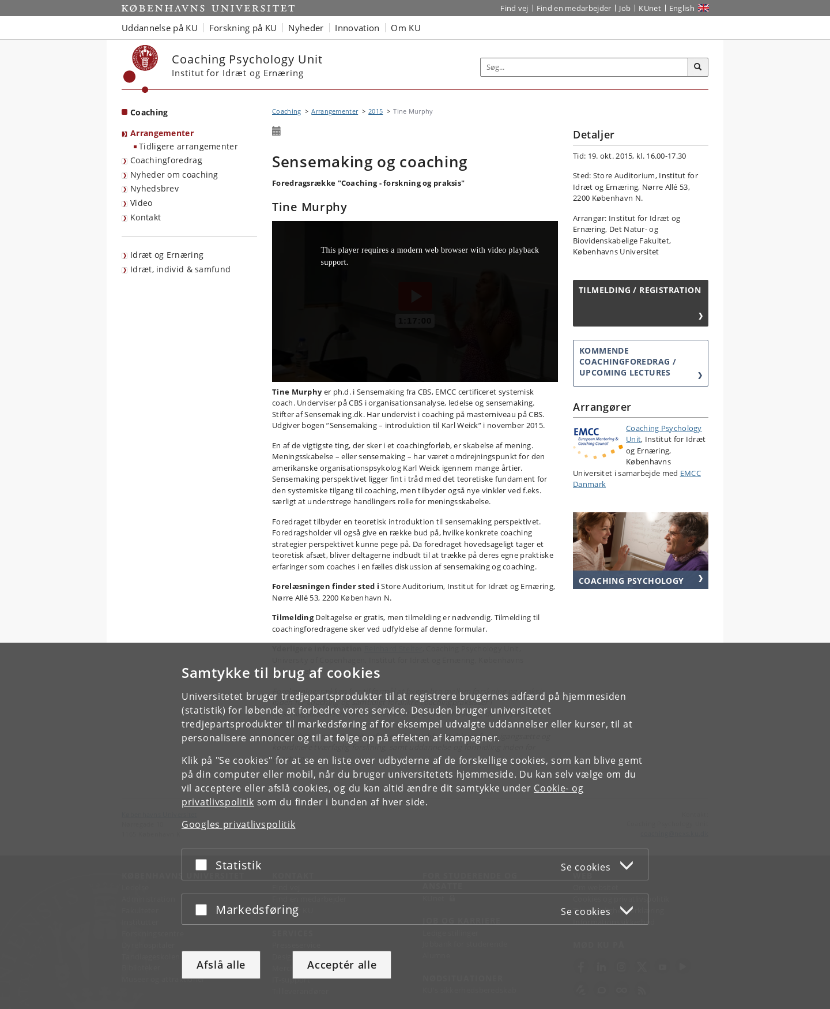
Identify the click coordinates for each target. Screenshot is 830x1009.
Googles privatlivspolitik (239, 824)
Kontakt (145, 217)
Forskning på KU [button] (243, 27)
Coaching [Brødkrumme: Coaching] (286, 111)
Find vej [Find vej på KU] (514, 8)
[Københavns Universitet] (141, 69)
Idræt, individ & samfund (180, 269)
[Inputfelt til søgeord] (584, 67)
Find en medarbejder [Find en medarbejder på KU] (574, 8)
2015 (375, 111)
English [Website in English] (682, 8)
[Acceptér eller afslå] (204, 864)
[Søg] (698, 67)
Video (141, 202)
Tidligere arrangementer (188, 146)
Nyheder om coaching (174, 174)
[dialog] (415, 826)
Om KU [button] (406, 27)
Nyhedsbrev (154, 188)
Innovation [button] (357, 27)
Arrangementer (162, 132)
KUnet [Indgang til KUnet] (650, 8)
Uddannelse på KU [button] (160, 27)
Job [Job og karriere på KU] (625, 8)
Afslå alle (221, 965)
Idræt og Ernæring (166, 254)
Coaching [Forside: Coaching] (149, 112)
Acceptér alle (341, 965)
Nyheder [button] (305, 27)
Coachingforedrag (166, 160)
